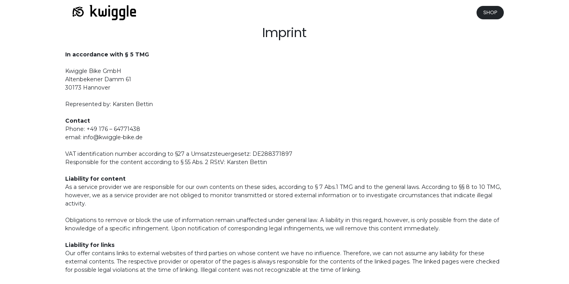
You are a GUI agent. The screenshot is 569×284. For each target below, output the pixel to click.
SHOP (490, 12)
